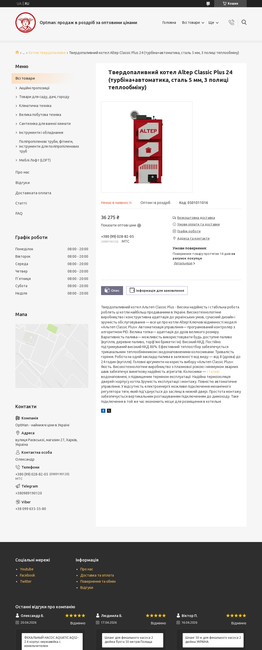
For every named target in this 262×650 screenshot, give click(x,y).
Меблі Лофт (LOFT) (35, 160)
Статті (21, 203)
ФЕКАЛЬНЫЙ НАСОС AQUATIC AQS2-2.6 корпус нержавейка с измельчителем (51, 641)
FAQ (19, 213)
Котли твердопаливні (47, 53)
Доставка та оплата (97, 575)
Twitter (25, 581)
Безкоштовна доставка (196, 217)
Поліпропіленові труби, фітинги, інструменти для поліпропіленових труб (49, 146)
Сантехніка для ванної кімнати (45, 124)
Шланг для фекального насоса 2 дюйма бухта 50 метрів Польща (129, 639)
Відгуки (22, 182)
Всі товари (191, 22)
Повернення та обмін (98, 581)
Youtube (27, 569)
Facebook (27, 575)
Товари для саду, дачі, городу (44, 97)
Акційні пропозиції (34, 88)
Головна (169, 22)
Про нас (22, 172)
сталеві (213, 372)
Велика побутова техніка (40, 115)
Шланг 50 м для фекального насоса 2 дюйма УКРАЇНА (213, 639)
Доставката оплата (33, 193)
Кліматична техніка (35, 106)
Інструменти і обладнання (41, 133)
